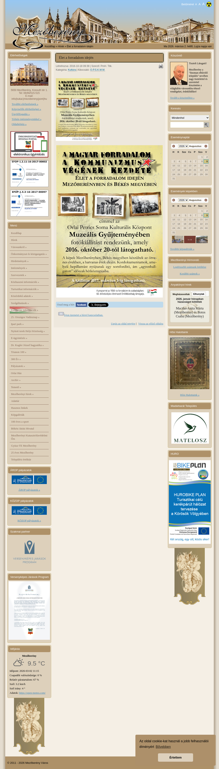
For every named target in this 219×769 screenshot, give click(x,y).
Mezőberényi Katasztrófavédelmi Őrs (29, 437)
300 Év (16, 359)
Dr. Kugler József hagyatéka (27, 345)
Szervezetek (18, 275)
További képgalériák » (182, 248)
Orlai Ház (16, 373)
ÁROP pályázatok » (29, 489)
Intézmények (19, 268)
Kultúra (72, 69)
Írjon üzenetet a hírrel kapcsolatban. (83, 315)
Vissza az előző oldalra (150, 323)
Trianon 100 (18, 352)
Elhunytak (198, 294)
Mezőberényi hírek (22, 394)
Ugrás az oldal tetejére (123, 323)
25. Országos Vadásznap (25, 317)
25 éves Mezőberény (22, 452)
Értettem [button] (175, 757)
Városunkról (19, 247)
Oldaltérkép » (19, 124)
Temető (16, 387)
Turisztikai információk (25, 289)
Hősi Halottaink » (189, 394)
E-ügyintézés (19, 338)
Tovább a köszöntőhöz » (182, 97)
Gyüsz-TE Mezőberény (24, 445)
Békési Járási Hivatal (22, 428)
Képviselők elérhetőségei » (26, 109)
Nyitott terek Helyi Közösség (28, 331)
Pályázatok (18, 366)
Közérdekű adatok (22, 296)
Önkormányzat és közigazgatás (29, 253)
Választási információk (24, 310)
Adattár (15, 400)
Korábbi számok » (190, 273)
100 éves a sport (20, 421)
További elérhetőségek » (25, 104)
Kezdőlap (50, 46)
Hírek (14, 239)
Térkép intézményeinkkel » (26, 119)
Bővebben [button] (163, 747)
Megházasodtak (181, 294)
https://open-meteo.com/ (32, 692)
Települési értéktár (21, 459)
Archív (16, 380)
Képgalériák (17, 414)
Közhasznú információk (25, 282)
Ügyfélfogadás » (21, 114)
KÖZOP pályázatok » (29, 520)
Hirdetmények (20, 261)
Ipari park (17, 324)
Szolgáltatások (20, 303)
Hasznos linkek (19, 407)
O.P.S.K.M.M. (97, 69)
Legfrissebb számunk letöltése (189, 266)
